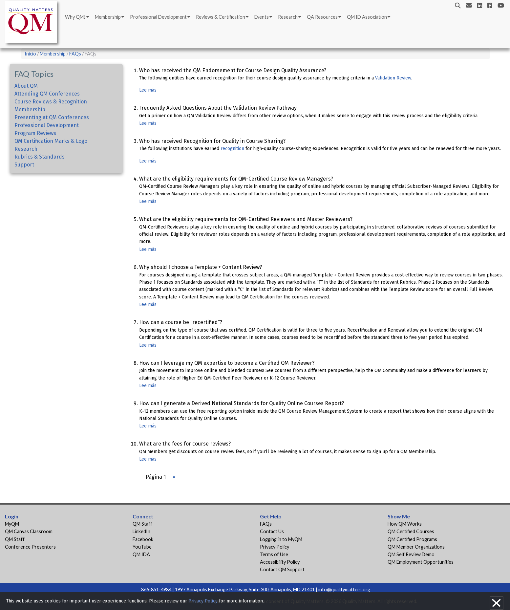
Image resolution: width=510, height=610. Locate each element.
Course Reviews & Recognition (50, 101)
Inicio (30, 53)
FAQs (75, 53)
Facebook (143, 539)
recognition (232, 148)
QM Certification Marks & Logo (50, 141)
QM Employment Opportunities (421, 562)
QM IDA (141, 554)
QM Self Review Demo (411, 554)
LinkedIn (141, 531)
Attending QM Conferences (47, 94)
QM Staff (15, 539)
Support (24, 165)
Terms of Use (274, 554)
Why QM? (75, 17)
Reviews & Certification (220, 17)
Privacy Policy (274, 547)
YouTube (142, 547)
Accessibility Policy (280, 562)
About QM (26, 86)
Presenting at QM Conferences (51, 117)
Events (261, 17)
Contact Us (272, 531)
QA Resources (322, 17)
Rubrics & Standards (39, 157)
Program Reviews (35, 133)
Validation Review (393, 78)
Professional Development (158, 17)
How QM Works (405, 524)
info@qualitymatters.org (344, 589)
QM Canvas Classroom (29, 531)
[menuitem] (76, 17)
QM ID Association (367, 17)
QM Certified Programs (412, 539)
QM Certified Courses (411, 531)
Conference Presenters (30, 547)
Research (288, 17)
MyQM (12, 524)
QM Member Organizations (416, 547)
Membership (108, 17)
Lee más (148, 90)
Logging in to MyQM (281, 539)
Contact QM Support (282, 569)
